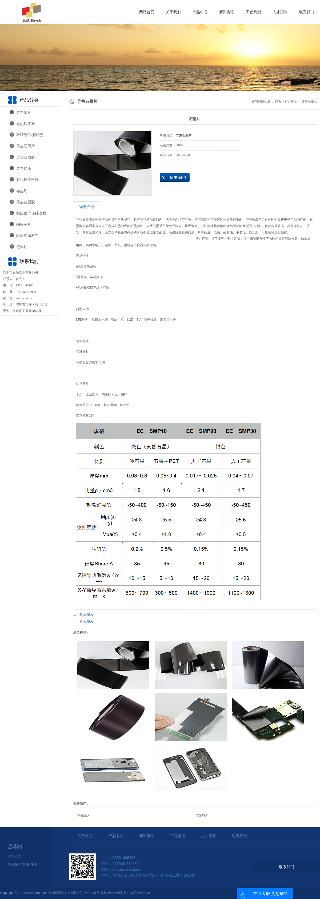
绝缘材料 (120, 893)
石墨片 (88, 614)
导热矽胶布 (25, 124)
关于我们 (173, 12)
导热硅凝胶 (25, 202)
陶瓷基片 (23, 224)
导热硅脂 (23, 168)
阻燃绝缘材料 (27, 235)
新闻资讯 (226, 12)
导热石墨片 (25, 146)
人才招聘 (280, 12)
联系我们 (306, 12)
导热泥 (21, 191)
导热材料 (107, 893)
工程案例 (253, 12)
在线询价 (175, 177)
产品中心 (200, 12)
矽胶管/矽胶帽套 (29, 135)
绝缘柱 (21, 247)
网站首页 (146, 12)
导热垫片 (23, 112)
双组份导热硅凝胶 (31, 213)
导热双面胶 (25, 157)
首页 (278, 101)
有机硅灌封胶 (27, 179)
